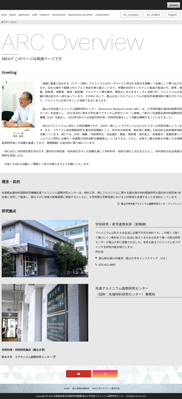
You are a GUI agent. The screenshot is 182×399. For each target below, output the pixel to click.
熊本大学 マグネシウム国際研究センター (28, 357)
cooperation (102, 14)
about (12, 14)
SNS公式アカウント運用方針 (106, 388)
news (4, 14)
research (44, 14)
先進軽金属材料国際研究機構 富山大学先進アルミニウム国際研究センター (89, 396)
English (172, 14)
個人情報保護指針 (81, 388)
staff (34, 14)
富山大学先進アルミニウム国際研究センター (41, 4)
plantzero (24, 14)
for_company (131, 14)
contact (173, 5)
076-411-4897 (107, 265)
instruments (59, 14)
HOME (67, 388)
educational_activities (80, 14)
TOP (4, 22)
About (13, 22)
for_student (153, 14)
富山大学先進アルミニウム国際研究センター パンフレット (151, 203)
